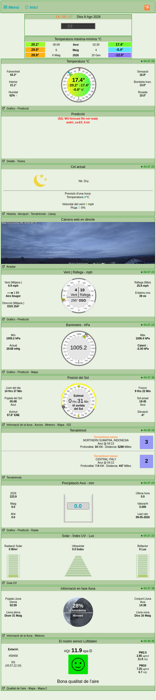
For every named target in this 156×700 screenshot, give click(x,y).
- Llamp (51, 213)
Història (8, 213)
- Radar (34, 530)
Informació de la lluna (16, 424)
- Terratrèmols (37, 213)
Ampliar (8, 266)
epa (87, 651)
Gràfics (8, 108)
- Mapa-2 (41, 688)
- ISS (68, 424)
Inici (30, 7)
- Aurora (38, 424)
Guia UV (9, 583)
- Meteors (49, 424)
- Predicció (22, 108)
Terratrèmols (11, 477)
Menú (12, 7)
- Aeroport (22, 213)
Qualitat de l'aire (13, 688)
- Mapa (34, 372)
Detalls (8, 161)
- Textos (20, 161)
